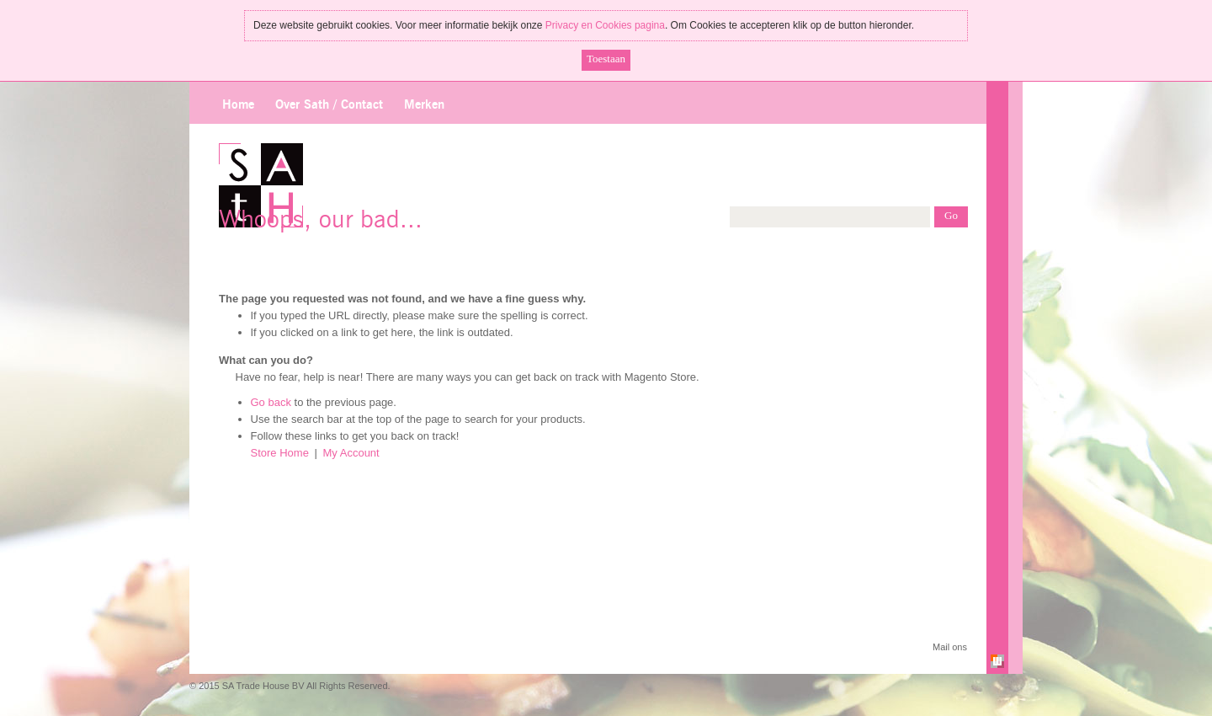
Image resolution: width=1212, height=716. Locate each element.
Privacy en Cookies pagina (605, 25)
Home (238, 105)
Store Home (280, 452)
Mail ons (950, 647)
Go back (271, 402)
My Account (351, 452)
